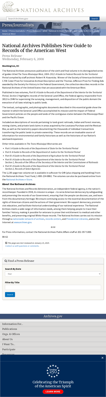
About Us (7, 339)
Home (4, 31)
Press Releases (34, 31)
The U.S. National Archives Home (42, 8)
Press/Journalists (17, 31)
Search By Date (13, 268)
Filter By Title (12, 282)
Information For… (12, 324)
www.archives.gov (22, 222)
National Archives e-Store (19, 179)
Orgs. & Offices (11, 334)
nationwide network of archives (28, 218)
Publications (9, 329)
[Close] (102, 358)
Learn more (53, 391)
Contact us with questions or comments (22, 246)
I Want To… (8, 344)
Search (95, 18)
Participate (8, 349)
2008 (45, 31)
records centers (53, 218)
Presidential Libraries (77, 218)
